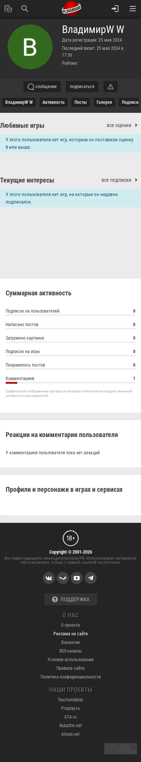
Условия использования (70, 659)
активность (53, 102)
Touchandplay (70, 699)
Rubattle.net (70, 725)
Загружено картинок (70, 339)
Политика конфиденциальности (71, 677)
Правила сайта (70, 668)
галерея (104, 102)
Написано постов (70, 325)
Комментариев (70, 379)
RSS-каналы (70, 651)
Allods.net (70, 734)
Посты (80, 102)
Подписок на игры (70, 352)
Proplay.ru (70, 708)
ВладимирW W (93, 29)
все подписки (121, 180)
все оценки (124, 125)
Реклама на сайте (70, 633)
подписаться (82, 86)
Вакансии (70, 642)
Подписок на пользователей (70, 312)
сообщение (42, 86)
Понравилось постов (70, 366)
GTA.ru (70, 717)
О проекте (70, 625)
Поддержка (70, 599)
